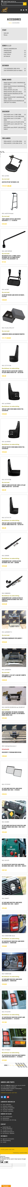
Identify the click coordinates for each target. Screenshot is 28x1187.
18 (16, 1065)
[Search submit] (25, 3)
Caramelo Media (23, 1152)
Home (10, 23)
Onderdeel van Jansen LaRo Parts (9, 1092)
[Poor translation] (6, 1162)
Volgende (21, 1065)
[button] (21, 10)
